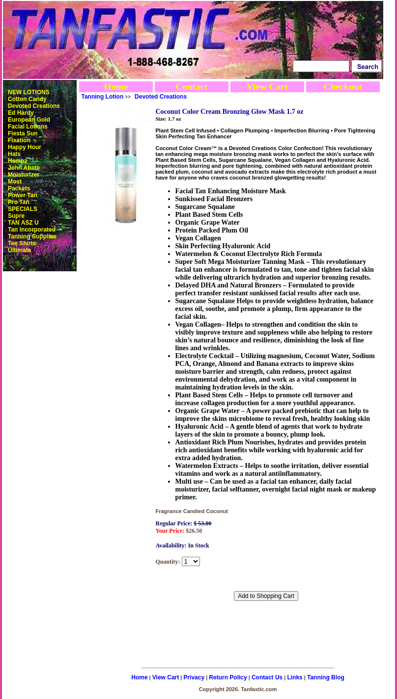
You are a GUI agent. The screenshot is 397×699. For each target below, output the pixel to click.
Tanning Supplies (32, 236)
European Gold (29, 119)
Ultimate (19, 250)
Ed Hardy (21, 112)
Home (116, 86)
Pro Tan (18, 202)
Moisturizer (23, 174)
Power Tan (22, 195)
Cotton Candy (27, 99)
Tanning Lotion (103, 96)
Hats (14, 154)
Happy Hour (24, 147)
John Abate (24, 167)
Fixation (19, 140)
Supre (16, 215)
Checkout (343, 86)
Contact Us (267, 677)
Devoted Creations (34, 106)
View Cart (267, 86)
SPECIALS (22, 209)
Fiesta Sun (23, 133)
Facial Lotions (28, 126)
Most (15, 181)
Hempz (17, 160)
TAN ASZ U (23, 222)
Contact (191, 86)
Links (294, 677)
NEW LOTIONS (29, 92)
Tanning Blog (325, 677)
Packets (19, 188)
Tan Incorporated (32, 229)
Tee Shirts (22, 243)
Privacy (193, 677)
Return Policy (228, 677)
